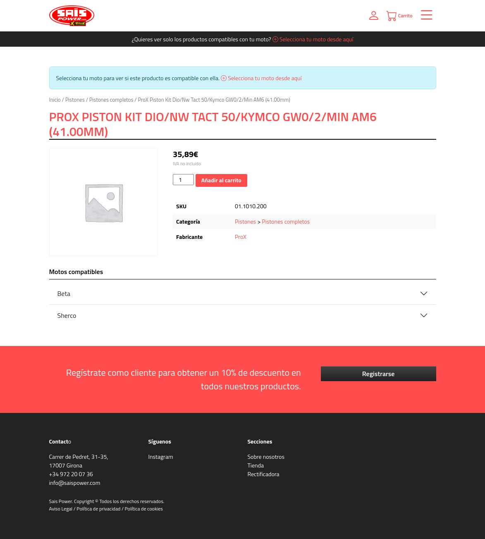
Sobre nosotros (266, 456)
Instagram (160, 456)
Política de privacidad (98, 509)
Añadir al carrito (221, 180)
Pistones (75, 99)
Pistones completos (111, 99)
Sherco (66, 315)
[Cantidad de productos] (183, 179)
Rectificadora (264, 474)
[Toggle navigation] (424, 16)
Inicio (55, 99)
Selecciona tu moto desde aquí (313, 39)
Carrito (399, 16)
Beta (64, 293)
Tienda (256, 465)
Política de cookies (144, 509)
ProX (240, 236)
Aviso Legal (61, 509)
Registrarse (378, 374)
